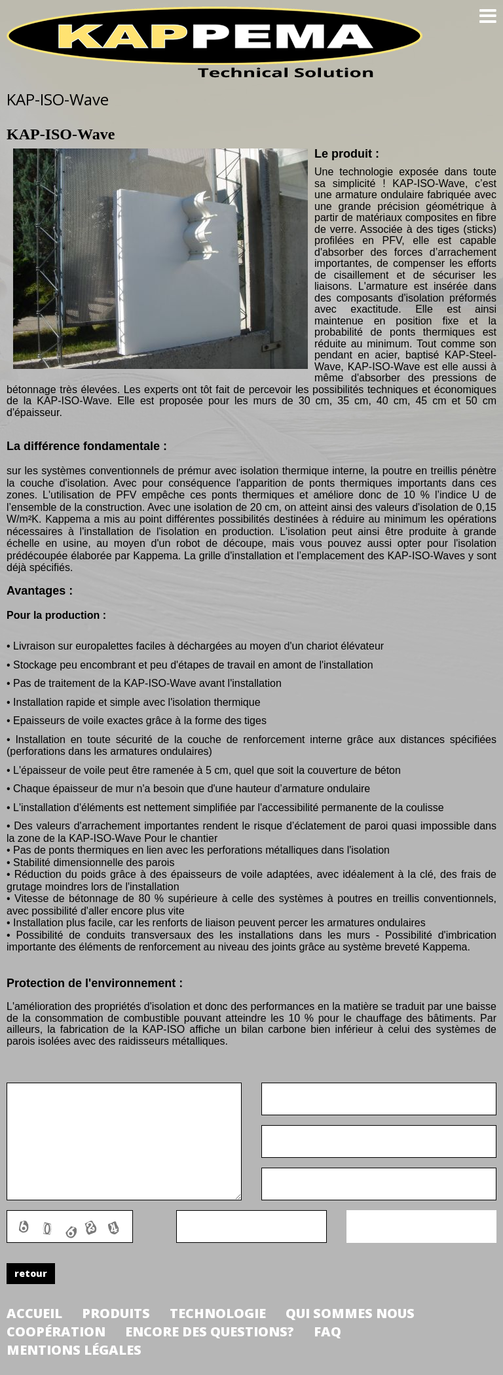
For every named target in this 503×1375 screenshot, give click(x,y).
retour (30, 1273)
